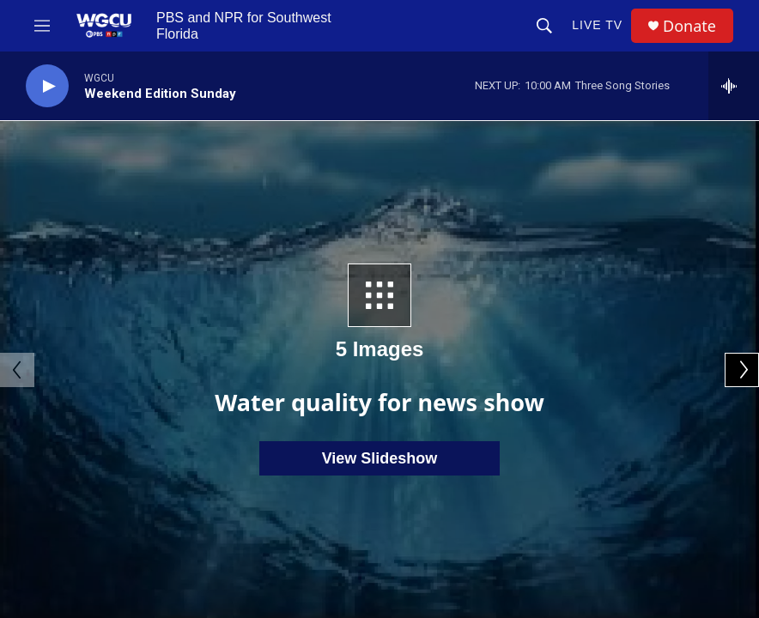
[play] (47, 86)
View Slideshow (380, 458)
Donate (689, 26)
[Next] (742, 370)
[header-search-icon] (544, 25)
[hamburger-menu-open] (42, 26)
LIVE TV (597, 25)
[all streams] (733, 86)
